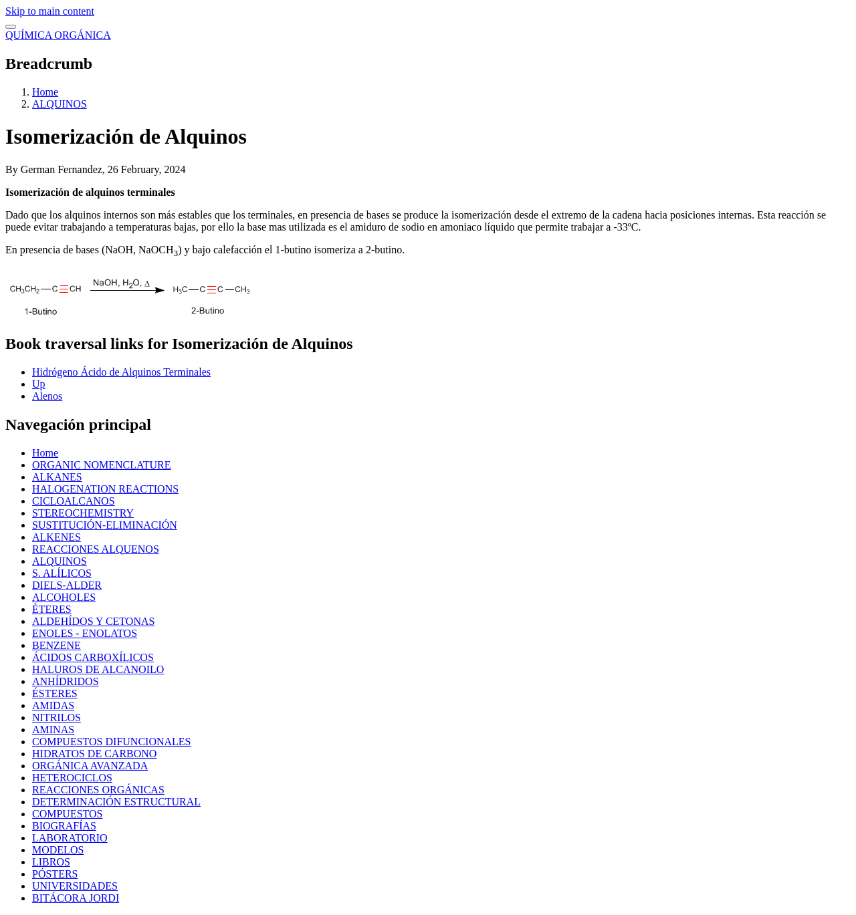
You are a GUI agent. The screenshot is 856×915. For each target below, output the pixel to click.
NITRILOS (56, 717)
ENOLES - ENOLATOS (84, 633)
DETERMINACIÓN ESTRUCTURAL (116, 801)
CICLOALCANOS (73, 501)
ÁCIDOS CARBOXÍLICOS (93, 657)
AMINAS (53, 729)
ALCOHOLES (64, 597)
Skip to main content (49, 11)
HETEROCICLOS (72, 777)
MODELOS (58, 850)
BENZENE (56, 645)
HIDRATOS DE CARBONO (94, 753)
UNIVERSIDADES (75, 886)
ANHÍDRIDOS (65, 681)
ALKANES (57, 477)
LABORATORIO (70, 837)
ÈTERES (52, 609)
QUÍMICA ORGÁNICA (58, 35)
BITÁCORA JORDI (75, 898)
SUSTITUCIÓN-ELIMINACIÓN (104, 525)
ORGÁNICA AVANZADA (90, 765)
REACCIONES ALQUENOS (95, 549)
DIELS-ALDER (67, 585)
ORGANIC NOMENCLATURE (101, 465)
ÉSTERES (55, 693)
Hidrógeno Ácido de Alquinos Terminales (121, 372)
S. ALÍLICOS (62, 573)
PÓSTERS (55, 874)
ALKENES (56, 537)
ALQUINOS (59, 104)
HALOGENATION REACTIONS (105, 489)
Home (45, 92)
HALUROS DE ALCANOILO (98, 669)
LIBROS (51, 862)
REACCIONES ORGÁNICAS (98, 789)
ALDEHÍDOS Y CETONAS (93, 621)
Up (38, 384)
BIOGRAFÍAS (64, 825)
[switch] (10, 27)
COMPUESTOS (67, 813)
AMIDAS (53, 705)
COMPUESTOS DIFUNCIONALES (111, 741)
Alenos (47, 396)
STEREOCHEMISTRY (83, 513)
